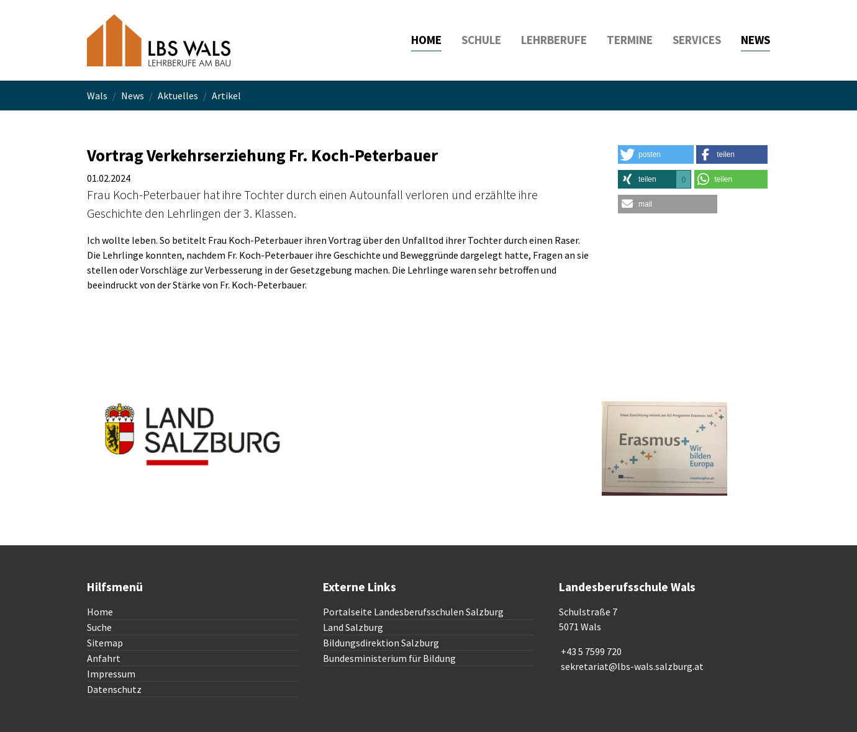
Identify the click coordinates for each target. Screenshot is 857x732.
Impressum (111, 673)
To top (573, 503)
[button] (656, 154)
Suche (99, 627)
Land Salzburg (353, 627)
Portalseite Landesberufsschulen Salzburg (413, 611)
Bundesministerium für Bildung (389, 658)
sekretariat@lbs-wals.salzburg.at (632, 666)
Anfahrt (103, 658)
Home (100, 611)
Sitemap (105, 642)
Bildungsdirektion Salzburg (381, 642)
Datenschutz (114, 689)
